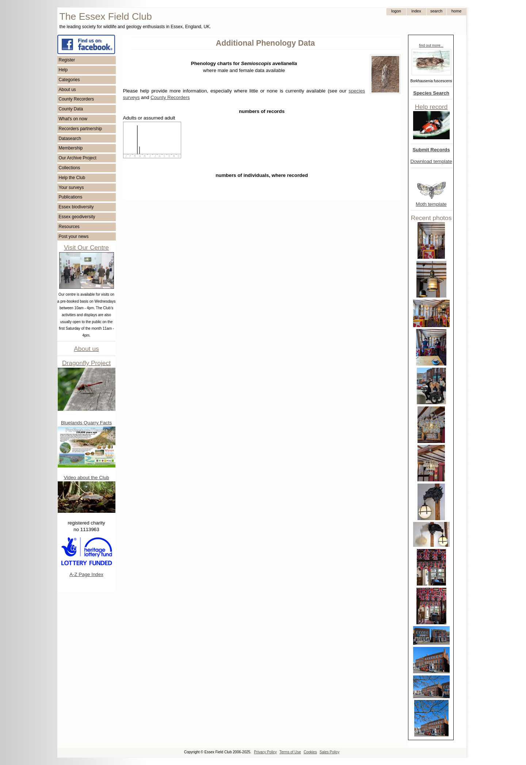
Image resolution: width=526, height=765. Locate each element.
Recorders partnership (80, 128)
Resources (69, 226)
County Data (71, 108)
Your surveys (71, 187)
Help (63, 69)
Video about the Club (86, 477)
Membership (71, 148)
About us (67, 89)
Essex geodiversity (77, 216)
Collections (69, 167)
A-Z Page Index (86, 574)
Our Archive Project (77, 157)
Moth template (431, 204)
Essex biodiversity (76, 206)
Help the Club (72, 177)
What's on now (73, 118)
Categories (69, 79)
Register (67, 60)
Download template (431, 161)
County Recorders (76, 99)
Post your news (74, 236)
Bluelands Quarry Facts (86, 422)
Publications (71, 197)
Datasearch (70, 138)
